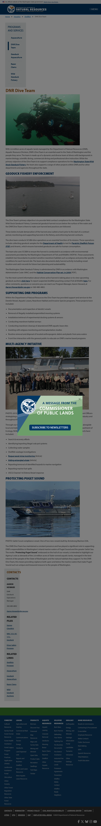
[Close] (80, 399)
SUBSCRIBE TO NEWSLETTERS (50, 427)
